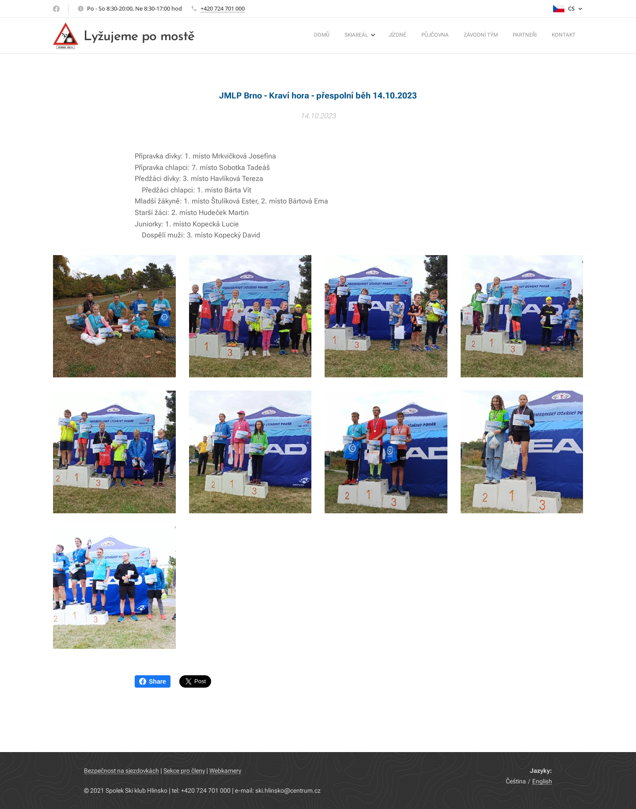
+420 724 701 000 (223, 8)
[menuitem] (479, 36)
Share (152, 681)
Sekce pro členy (184, 770)
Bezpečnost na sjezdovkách (121, 770)
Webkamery (225, 770)
